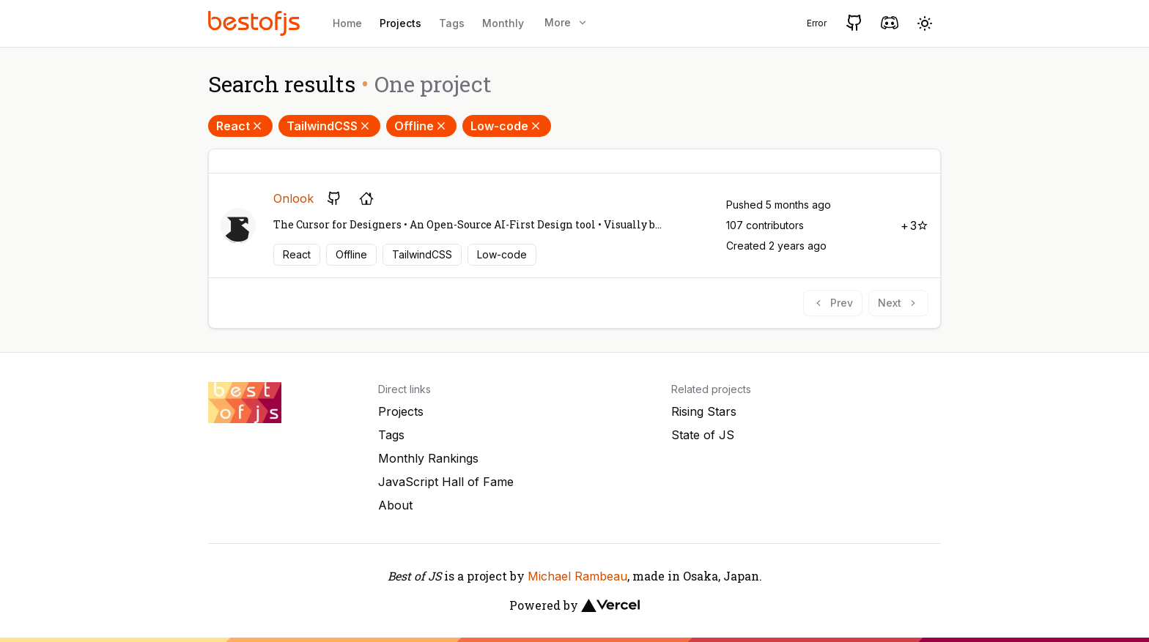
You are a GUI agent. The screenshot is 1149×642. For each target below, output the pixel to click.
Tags (452, 23)
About (395, 505)
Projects (400, 23)
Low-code (506, 126)
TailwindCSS (329, 126)
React (240, 126)
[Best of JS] (255, 23)
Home (347, 23)
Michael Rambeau (577, 576)
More (566, 22)
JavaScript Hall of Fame (446, 481)
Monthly (503, 23)
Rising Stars (703, 411)
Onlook (293, 198)
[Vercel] (610, 605)
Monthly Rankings (428, 458)
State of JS (702, 435)
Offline (421, 126)
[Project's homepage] (366, 198)
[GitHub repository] (334, 198)
